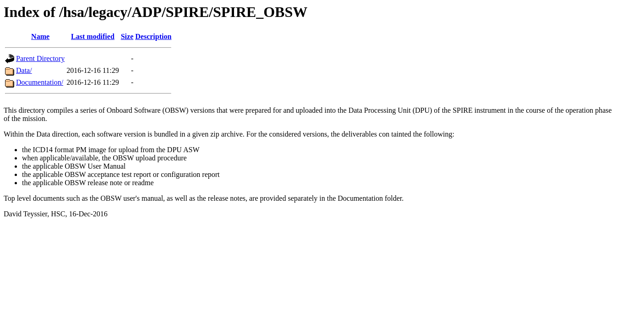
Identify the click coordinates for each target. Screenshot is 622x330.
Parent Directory (40, 58)
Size (127, 36)
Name (40, 36)
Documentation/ (39, 82)
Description (153, 36)
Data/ (24, 70)
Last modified (93, 36)
